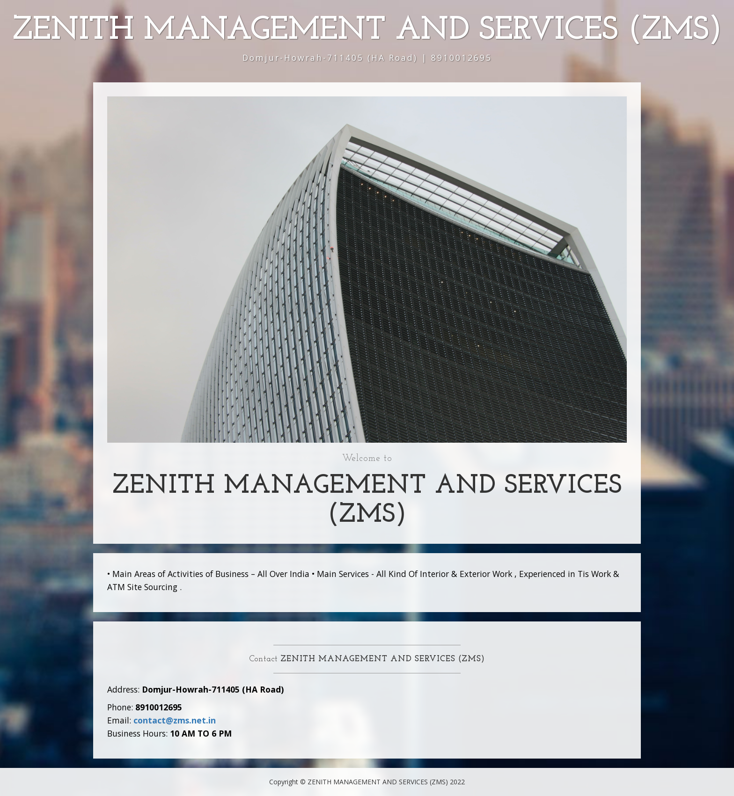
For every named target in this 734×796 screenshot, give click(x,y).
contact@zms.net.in (174, 720)
